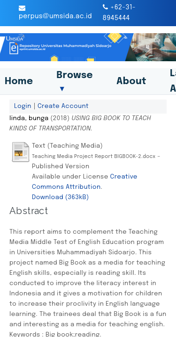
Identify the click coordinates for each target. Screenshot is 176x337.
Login (22, 106)
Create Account (63, 106)
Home (19, 81)
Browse (74, 82)
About (131, 81)
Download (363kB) (60, 197)
